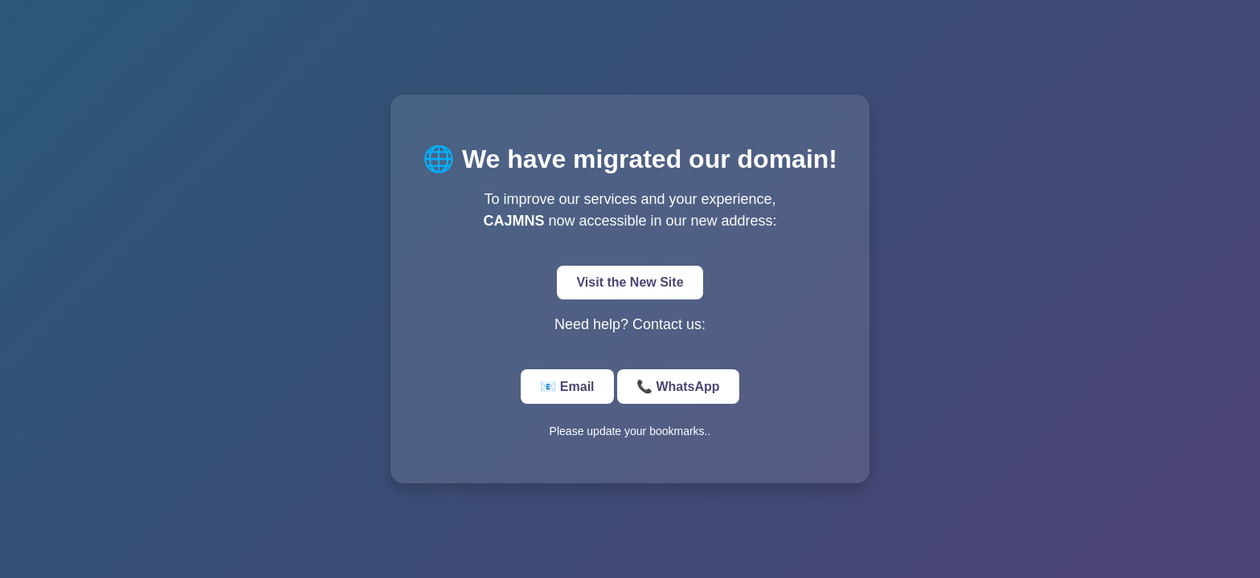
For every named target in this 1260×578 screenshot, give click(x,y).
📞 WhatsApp (678, 386)
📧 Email (567, 386)
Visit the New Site (629, 282)
